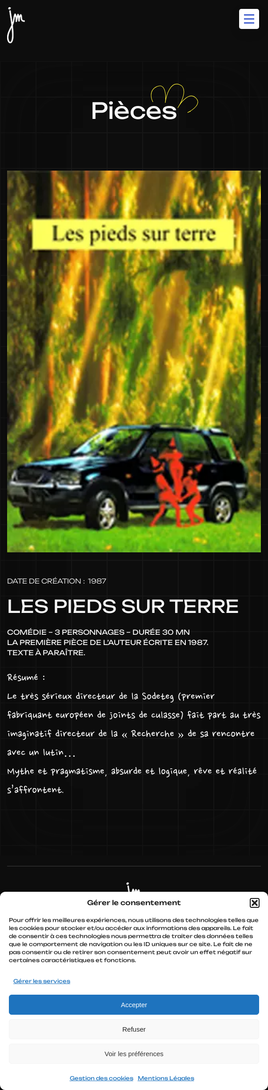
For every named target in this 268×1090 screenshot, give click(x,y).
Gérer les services (41, 981)
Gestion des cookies (101, 1078)
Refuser (134, 1029)
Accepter (134, 1004)
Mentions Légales (166, 1078)
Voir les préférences (134, 1053)
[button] (254, 902)
